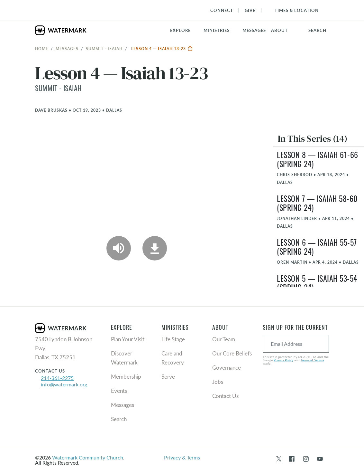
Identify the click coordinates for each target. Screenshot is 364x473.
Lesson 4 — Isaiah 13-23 (162, 48)
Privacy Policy (283, 360)
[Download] (155, 248)
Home (41, 48)
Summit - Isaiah (104, 48)
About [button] (279, 30)
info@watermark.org (64, 384)
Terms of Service (312, 360)
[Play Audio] (119, 248)
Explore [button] (180, 30)
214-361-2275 (57, 377)
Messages (67, 48)
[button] (220, 30)
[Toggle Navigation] (293, 10)
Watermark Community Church (87, 457)
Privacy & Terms (182, 457)
